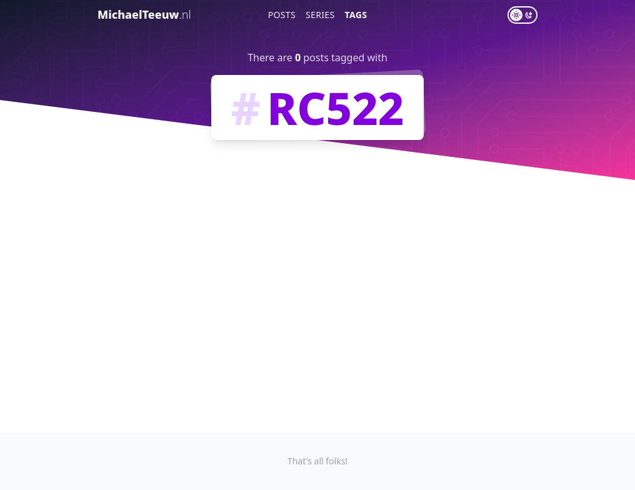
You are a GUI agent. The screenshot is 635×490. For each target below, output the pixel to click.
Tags (356, 15)
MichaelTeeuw (144, 14)
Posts (282, 15)
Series (320, 15)
